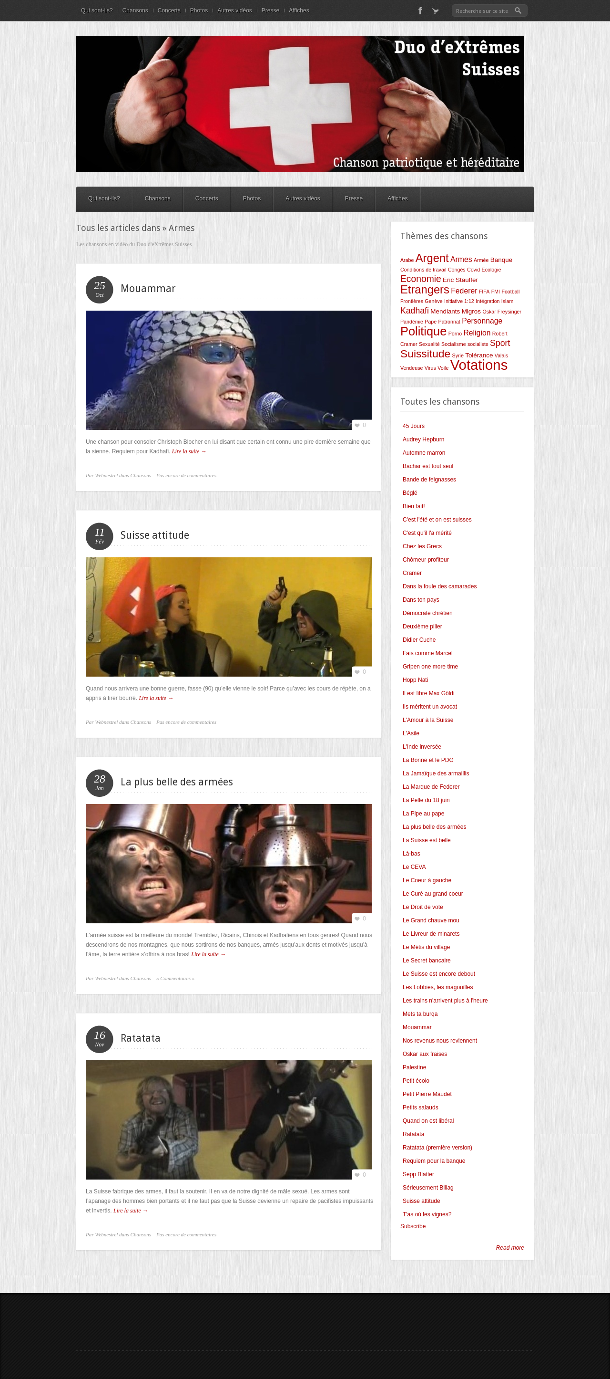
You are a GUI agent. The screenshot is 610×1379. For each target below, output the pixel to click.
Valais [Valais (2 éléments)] (501, 355)
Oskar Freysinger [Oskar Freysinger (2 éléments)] (501, 311)
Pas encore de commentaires (186, 475)
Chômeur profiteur (426, 559)
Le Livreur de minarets (431, 933)
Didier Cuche (419, 640)
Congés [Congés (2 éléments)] (457, 269)
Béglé (410, 493)
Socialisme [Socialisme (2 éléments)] (453, 344)
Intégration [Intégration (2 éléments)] (487, 301)
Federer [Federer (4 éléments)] (464, 291)
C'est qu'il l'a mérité (427, 533)
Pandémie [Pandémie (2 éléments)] (411, 321)
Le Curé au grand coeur (433, 893)
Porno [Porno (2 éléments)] (455, 333)
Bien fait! (414, 506)
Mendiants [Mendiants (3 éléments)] (445, 311)
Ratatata (141, 1038)
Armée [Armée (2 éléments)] (481, 260)
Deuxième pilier (422, 626)
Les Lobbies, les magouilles (438, 987)
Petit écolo (416, 1080)
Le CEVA (414, 867)
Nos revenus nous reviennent (440, 1040)
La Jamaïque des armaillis (436, 773)
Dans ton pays (421, 599)
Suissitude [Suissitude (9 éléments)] (425, 353)
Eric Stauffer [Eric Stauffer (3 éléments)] (460, 279)
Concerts (169, 10)
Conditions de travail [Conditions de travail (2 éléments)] (423, 269)
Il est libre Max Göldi (429, 693)
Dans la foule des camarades (440, 586)
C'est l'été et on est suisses (437, 519)
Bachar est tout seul (428, 466)
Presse (270, 10)
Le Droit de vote (423, 907)
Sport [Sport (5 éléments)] (500, 343)
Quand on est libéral (428, 1121)
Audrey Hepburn (423, 439)
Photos (199, 10)
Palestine (414, 1067)
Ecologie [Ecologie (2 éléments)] (491, 269)
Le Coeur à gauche (427, 880)
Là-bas (411, 853)
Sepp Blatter (418, 1174)
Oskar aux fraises (425, 1054)
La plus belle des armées (177, 782)
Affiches (299, 10)
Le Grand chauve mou (431, 920)
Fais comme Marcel (428, 653)
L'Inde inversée (422, 746)
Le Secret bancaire (427, 960)
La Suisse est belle (427, 840)
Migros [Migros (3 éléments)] (471, 311)
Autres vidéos (234, 10)
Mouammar (148, 288)
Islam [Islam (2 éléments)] (507, 301)
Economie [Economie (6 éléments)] (420, 279)
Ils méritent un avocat (430, 706)
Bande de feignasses (429, 479)
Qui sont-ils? (97, 10)
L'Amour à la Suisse (428, 720)
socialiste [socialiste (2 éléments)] (478, 344)
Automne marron (424, 452)
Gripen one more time (430, 666)
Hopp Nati (415, 680)
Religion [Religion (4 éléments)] (476, 333)
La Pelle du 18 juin (426, 800)
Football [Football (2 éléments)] (510, 291)
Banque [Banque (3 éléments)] (501, 259)
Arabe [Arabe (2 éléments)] (407, 260)
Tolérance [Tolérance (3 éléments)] (479, 355)
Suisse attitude (155, 535)
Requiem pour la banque (434, 1161)
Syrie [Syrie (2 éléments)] (458, 355)
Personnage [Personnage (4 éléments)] (482, 321)
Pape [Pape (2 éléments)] (431, 321)
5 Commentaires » (175, 978)
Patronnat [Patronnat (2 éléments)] (449, 321)
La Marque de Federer (431, 787)
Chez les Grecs (422, 546)
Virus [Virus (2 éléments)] (430, 368)
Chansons (135, 10)
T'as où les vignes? (427, 1214)
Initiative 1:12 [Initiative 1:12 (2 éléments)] (459, 301)
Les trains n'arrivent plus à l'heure (445, 1000)
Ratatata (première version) (437, 1147)
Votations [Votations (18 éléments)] (479, 365)
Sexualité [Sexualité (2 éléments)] (429, 344)
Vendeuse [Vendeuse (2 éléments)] (411, 368)
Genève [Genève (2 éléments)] (433, 301)
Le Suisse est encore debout (439, 974)
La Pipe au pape (423, 813)
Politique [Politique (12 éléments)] (423, 331)
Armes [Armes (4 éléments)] (461, 259)
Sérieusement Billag (428, 1187)
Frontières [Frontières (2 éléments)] (411, 301)
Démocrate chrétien (428, 613)
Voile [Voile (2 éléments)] (442, 368)
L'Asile (411, 733)
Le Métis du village (426, 947)
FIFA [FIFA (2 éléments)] (484, 291)
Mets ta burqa (420, 1014)
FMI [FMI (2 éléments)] (495, 291)
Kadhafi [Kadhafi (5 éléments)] (414, 310)
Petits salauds (420, 1107)
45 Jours (414, 426)
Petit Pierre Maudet (427, 1094)
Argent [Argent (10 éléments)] (432, 258)
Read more (510, 1247)
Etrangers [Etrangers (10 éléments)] (424, 289)
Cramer (412, 573)
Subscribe (413, 1226)
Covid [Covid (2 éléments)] (473, 269)
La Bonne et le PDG (428, 760)
